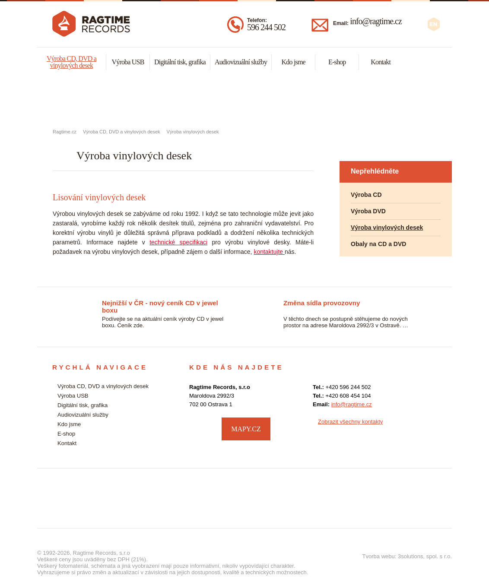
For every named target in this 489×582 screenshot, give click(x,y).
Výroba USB (127, 62)
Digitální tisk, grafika (180, 62)
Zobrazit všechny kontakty (350, 421)
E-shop (337, 62)
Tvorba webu (378, 556)
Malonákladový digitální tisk (244, 100)
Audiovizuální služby (241, 62)
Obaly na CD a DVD (378, 243)
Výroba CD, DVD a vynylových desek (106, 100)
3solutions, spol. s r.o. (425, 556)
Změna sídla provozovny (321, 303)
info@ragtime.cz (375, 21)
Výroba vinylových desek (193, 131)
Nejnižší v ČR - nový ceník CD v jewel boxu (160, 303)
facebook (428, 428)
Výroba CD (366, 194)
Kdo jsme (293, 62)
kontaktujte (269, 251)
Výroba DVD (368, 211)
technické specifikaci (178, 242)
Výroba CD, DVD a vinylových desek (71, 62)
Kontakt (381, 62)
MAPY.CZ (246, 429)
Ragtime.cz (64, 131)
